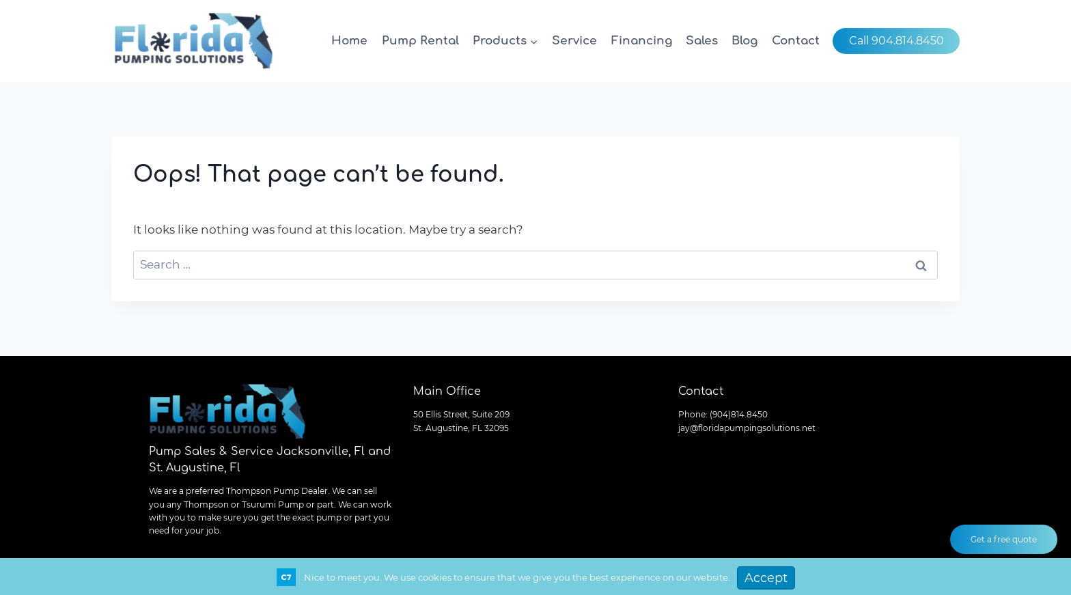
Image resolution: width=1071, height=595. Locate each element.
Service (574, 40)
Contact (796, 40)
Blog (744, 40)
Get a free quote (1004, 539)
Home (349, 40)
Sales (702, 40)
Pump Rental (420, 40)
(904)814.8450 (739, 414)
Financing (641, 40)
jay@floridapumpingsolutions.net (747, 428)
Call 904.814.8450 (896, 40)
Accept (766, 577)
